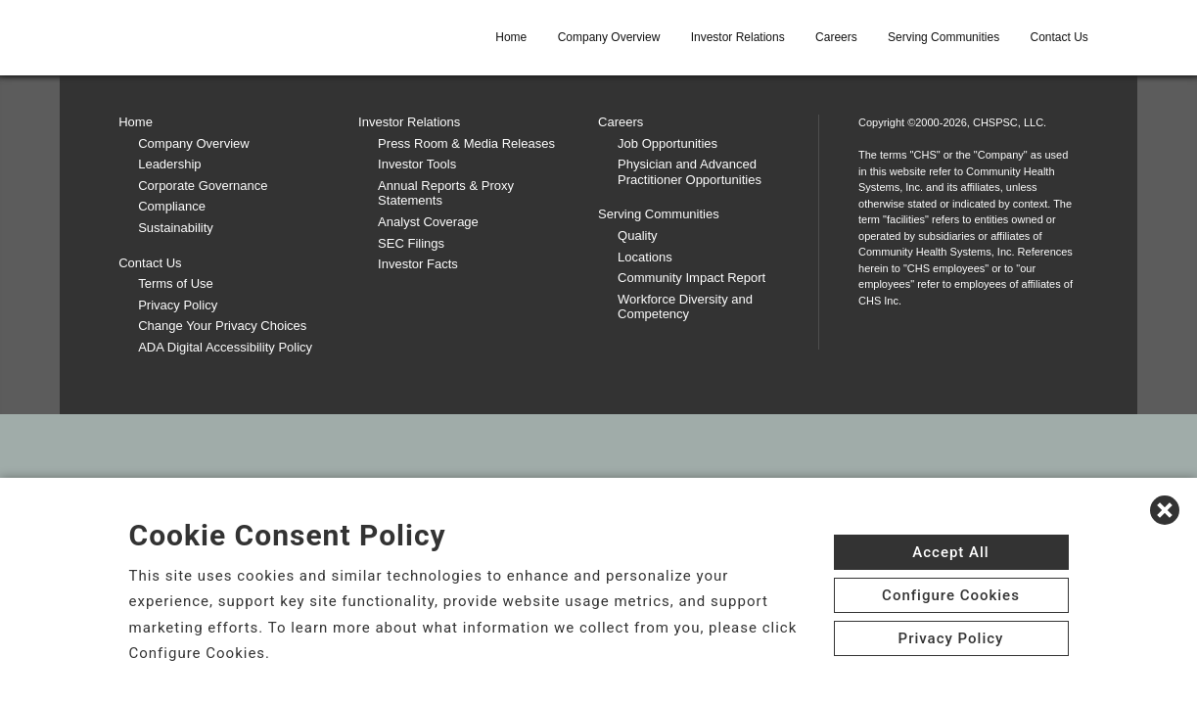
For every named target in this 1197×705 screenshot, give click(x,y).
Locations (645, 257)
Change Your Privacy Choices (222, 325)
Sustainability (175, 227)
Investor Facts (418, 264)
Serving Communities (943, 37)
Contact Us (1058, 37)
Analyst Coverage (428, 221)
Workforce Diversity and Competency (685, 307)
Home (511, 37)
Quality (637, 235)
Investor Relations (738, 37)
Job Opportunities (667, 143)
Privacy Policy (177, 305)
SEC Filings (411, 243)
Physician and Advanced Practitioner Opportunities (689, 172)
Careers (836, 37)
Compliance (172, 206)
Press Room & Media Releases (466, 143)
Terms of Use (175, 283)
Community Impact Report (691, 277)
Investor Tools (417, 164)
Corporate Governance (202, 185)
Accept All (950, 552)
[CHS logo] (227, 37)
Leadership (169, 164)
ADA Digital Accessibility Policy (225, 347)
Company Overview (609, 37)
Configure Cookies (951, 595)
